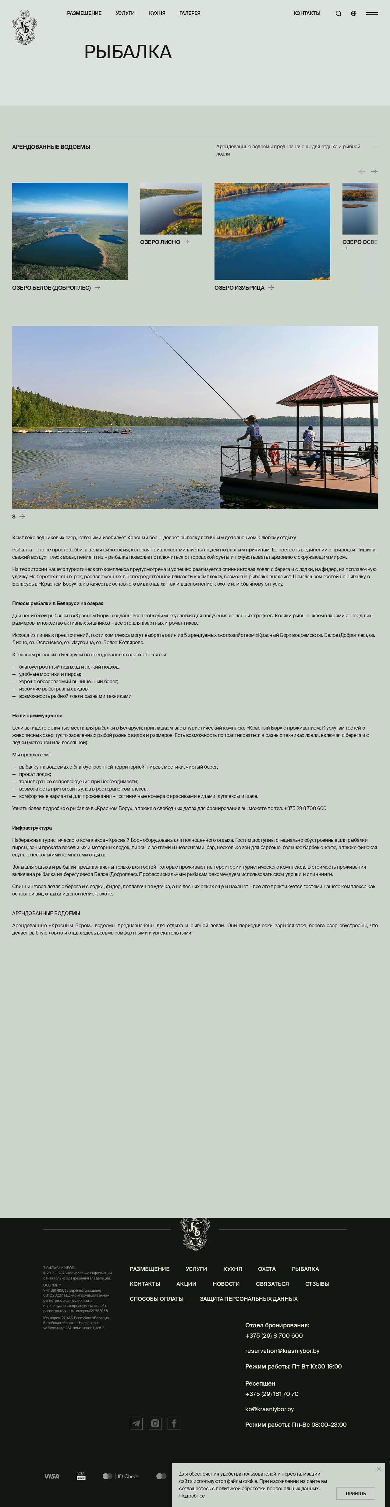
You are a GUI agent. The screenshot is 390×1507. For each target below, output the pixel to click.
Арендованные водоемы (56, 147)
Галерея (189, 13)
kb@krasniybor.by (266, 1426)
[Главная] (26, 29)
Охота (266, 1300)
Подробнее (181, 1491)
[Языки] (349, 13)
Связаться (272, 1315)
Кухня (157, 13)
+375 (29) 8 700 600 (270, 1367)
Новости (226, 1315)
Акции (186, 1315)
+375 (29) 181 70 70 (267, 1415)
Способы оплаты (157, 1330)
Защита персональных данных (249, 1330)
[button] (362, 171)
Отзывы (317, 1315)
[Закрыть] (369, 1464)
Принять (349, 1488)
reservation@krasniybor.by (279, 1377)
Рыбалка (305, 1300)
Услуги (125, 13)
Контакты (297, 13)
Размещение (84, 13)
